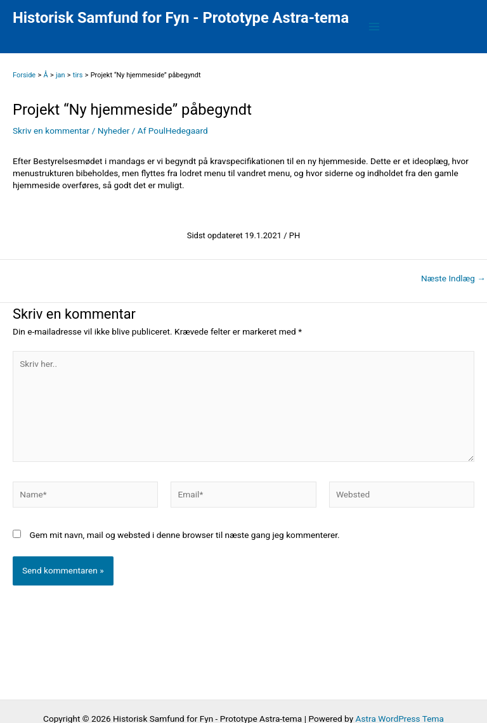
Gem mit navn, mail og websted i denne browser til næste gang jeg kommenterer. (184, 535)
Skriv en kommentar (51, 130)
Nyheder (114, 130)
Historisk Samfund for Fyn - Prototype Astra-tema (181, 18)
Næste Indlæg (453, 278)
